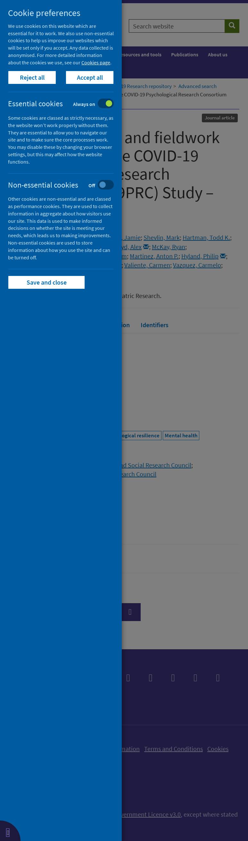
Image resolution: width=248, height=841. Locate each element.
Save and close (47, 282)
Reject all (32, 77)
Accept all (90, 77)
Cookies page (95, 62)
